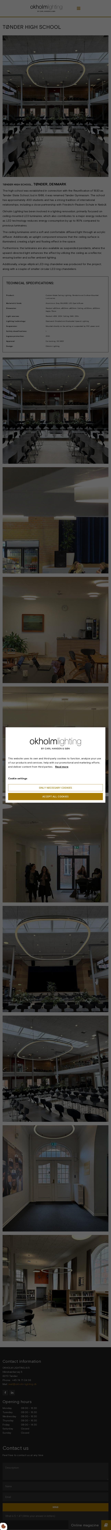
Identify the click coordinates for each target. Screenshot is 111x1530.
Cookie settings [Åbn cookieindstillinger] (17, 778)
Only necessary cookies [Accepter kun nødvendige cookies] (55, 787)
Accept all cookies (55, 796)
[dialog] (55, 765)
